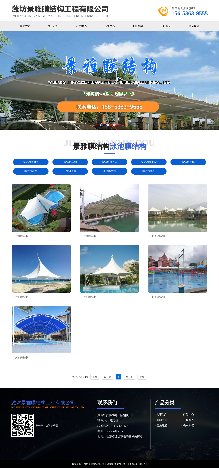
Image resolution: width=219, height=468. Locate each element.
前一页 (107, 377)
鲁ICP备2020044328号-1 (135, 464)
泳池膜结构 (109, 171)
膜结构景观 (188, 161)
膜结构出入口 (109, 161)
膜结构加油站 (149, 161)
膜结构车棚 (70, 161)
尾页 (142, 377)
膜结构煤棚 (148, 171)
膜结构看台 (30, 171)
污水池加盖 (70, 171)
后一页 (129, 377)
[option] (109, 80)
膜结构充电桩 (31, 161)
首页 (95, 377)
